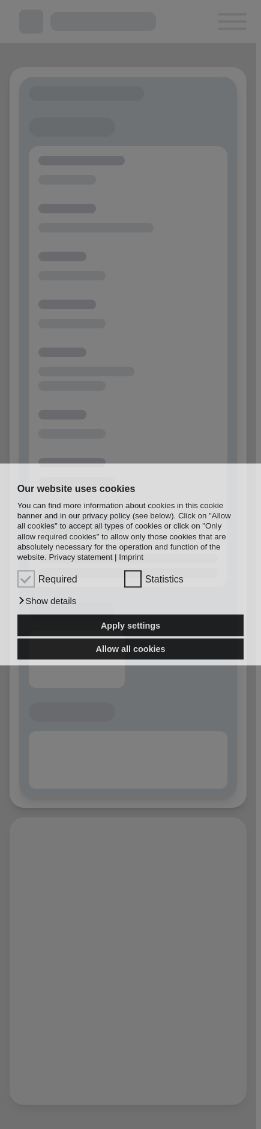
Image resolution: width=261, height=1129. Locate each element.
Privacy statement (80, 557)
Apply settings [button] (130, 625)
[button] (47, 601)
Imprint (131, 557)
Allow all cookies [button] (131, 649)
